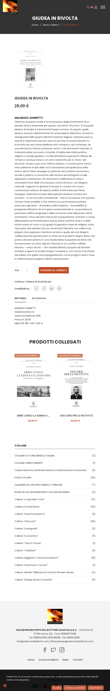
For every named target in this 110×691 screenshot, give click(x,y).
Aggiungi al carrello (53, 270)
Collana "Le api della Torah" (30, 499)
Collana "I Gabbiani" (26, 550)
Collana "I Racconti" (26, 521)
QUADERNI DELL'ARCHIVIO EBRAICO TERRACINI (39, 484)
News (65, 659)
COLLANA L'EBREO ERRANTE (29, 463)
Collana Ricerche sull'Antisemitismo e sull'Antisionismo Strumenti (51, 470)
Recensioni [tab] (39, 298)
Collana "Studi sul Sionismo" (30, 514)
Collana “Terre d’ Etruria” (29, 543)
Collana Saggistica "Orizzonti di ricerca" (37, 557)
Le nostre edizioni (48, 659)
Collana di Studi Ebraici (38, 281)
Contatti (77, 659)
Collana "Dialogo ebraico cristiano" (34, 579)
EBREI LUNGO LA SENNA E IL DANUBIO (33, 415)
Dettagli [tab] (20, 298)
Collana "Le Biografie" (27, 528)
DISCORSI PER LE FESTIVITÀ (76, 415)
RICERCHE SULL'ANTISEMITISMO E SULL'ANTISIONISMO (43, 492)
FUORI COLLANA (23, 477)
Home (35, 24)
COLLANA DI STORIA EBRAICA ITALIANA (35, 455)
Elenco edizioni (51, 24)
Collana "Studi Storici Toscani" (32, 565)
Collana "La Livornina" (27, 535)
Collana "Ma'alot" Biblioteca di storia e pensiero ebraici (45, 572)
